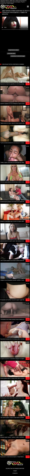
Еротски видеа (16, 2)
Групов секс (11, 53)
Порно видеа (10, 3)
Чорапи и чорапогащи (18, 56)
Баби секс (12, 0)
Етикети (15, 473)
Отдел (15, 470)
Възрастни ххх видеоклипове (15, 468)
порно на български (21, 0)
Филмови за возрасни (6, 2)
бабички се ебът (13, 50)
